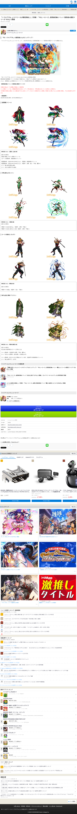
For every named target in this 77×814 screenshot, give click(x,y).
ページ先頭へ (73, 801)
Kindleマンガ (20, 457)
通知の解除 (45, 806)
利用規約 (23, 806)
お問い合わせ (17, 806)
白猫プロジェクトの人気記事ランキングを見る (10, 662)
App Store (38, 408)
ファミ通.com (52, 806)
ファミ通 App (6, 2)
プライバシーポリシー (36, 806)
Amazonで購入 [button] (15, 500)
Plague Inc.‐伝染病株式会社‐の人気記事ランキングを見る (12, 668)
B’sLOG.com (59, 806)
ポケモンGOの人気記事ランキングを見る (9, 673)
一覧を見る (73, 453)
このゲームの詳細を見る (14, 400)
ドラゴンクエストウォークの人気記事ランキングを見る (12, 651)
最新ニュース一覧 (24, 9)
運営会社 (28, 806)
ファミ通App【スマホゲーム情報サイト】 (10, 9)
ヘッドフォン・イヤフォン (8, 457)
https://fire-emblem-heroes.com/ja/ (15, 424)
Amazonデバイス (30, 457)
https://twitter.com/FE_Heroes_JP (14, 427)
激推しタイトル (41, 12)
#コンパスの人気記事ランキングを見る (9, 645)
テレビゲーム (39, 457)
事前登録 (34, 12)
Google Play (38, 414)
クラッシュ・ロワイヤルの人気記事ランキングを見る (12, 679)
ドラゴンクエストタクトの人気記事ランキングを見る (12, 685)
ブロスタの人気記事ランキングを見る (9, 656)
